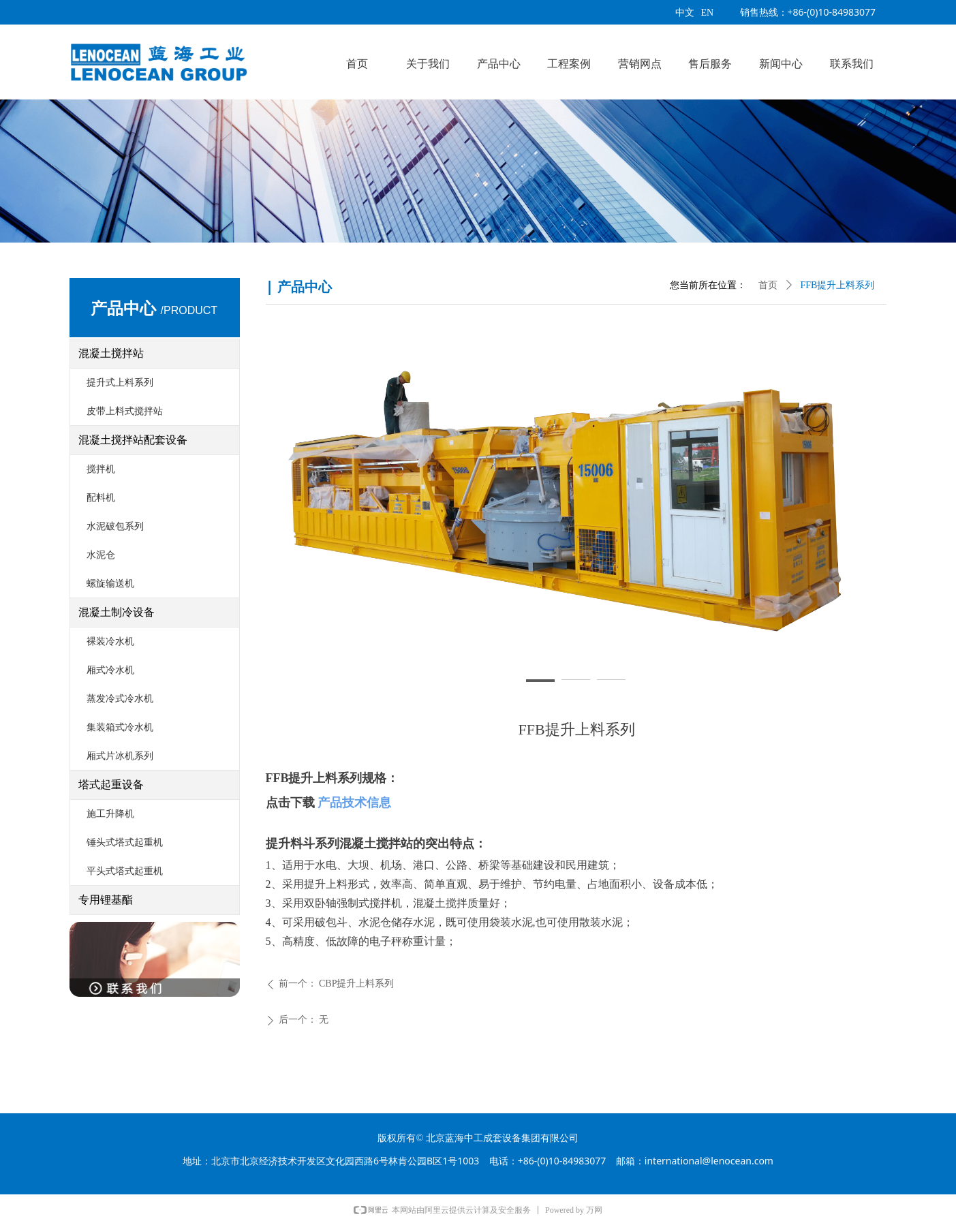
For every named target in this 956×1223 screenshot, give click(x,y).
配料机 (101, 498)
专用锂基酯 (105, 899)
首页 (767, 285)
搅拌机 (101, 469)
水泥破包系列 (115, 526)
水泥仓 (101, 555)
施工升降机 (110, 814)
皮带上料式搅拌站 (125, 411)
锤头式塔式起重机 (125, 842)
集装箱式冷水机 (120, 727)
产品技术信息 (354, 802)
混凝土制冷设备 (116, 612)
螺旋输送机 (110, 583)
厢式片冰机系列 (120, 756)
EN (707, 12)
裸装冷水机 (110, 641)
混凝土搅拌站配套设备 (132, 440)
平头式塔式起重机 (125, 871)
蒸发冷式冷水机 (120, 699)
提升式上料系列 (120, 382)
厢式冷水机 (110, 670)
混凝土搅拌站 (111, 353)
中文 (684, 12)
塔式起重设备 (111, 784)
